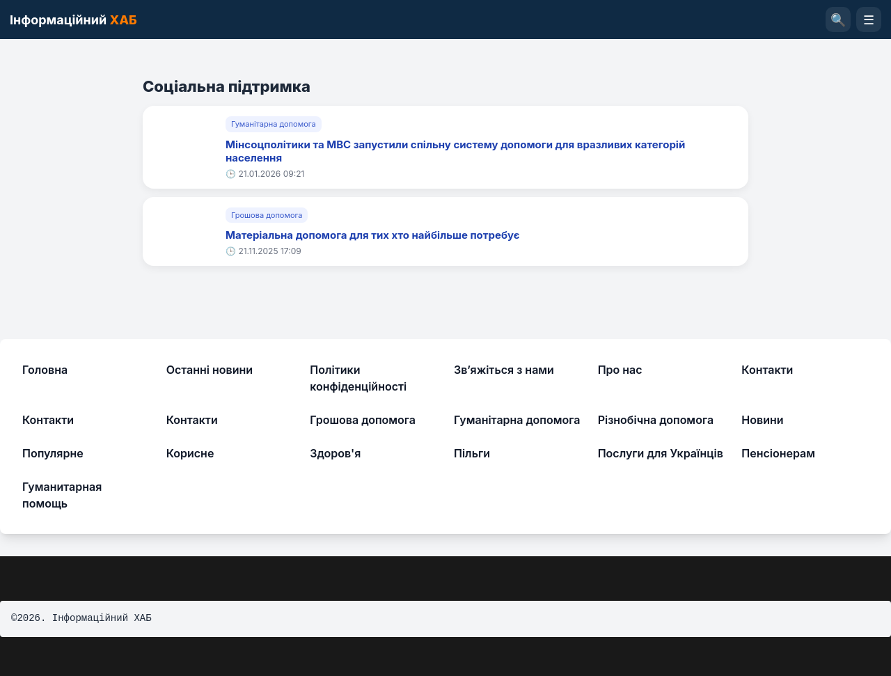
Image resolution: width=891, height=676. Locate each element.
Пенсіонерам (778, 453)
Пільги (472, 453)
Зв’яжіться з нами (504, 370)
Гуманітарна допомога (273, 124)
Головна (45, 370)
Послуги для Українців (660, 453)
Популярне (53, 453)
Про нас (620, 370)
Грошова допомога (266, 215)
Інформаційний (73, 20)
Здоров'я (335, 453)
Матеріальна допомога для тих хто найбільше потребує (373, 235)
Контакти (767, 370)
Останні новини (209, 370)
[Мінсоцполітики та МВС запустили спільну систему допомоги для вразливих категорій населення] (184, 147)
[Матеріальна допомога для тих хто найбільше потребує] (184, 231)
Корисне (190, 453)
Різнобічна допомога (655, 420)
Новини (762, 420)
